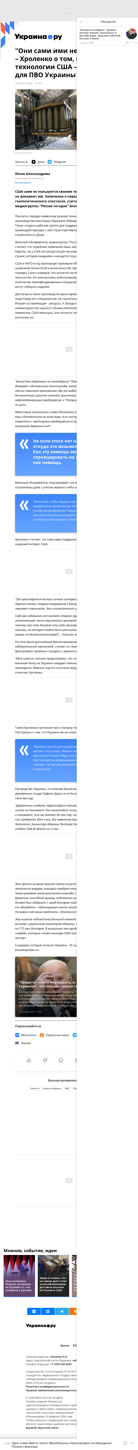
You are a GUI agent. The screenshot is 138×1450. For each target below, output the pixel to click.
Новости (35, 1088)
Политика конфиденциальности (47, 1386)
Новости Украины (52, 1088)
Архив (64, 1345)
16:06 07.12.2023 (23, 83)
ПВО (67, 1088)
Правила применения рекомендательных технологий (61, 1390)
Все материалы (23, 182)
